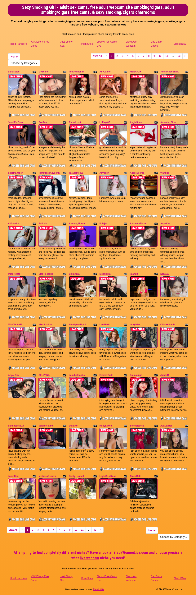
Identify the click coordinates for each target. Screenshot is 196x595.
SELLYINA (44, 375)
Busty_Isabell (76, 476)
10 (160, 56)
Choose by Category (24, 63)
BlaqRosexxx (45, 274)
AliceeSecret (137, 173)
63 (179, 56)
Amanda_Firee (168, 122)
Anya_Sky (13, 375)
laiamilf (134, 274)
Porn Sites (87, 43)
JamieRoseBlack (169, 71)
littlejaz (103, 223)
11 (166, 56)
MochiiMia (104, 274)
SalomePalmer (46, 425)
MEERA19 (135, 71)
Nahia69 (164, 274)
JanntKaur (13, 476)
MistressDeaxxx (47, 476)
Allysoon (104, 173)
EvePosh (43, 122)
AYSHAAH (13, 223)
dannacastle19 (16, 425)
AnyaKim (165, 223)
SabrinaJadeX (15, 173)
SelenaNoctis (137, 425)
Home (14, 56)
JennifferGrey (15, 122)
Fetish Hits (98, 589)
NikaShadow (45, 324)
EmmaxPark (106, 375)
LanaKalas (14, 71)
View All (97, 56)
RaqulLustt (75, 122)
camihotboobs (77, 375)
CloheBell (135, 476)
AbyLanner (105, 71)
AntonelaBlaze (138, 223)
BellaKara (74, 274)
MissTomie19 (15, 324)
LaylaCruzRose (107, 476)
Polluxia (42, 223)
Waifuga (164, 173)
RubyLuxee (105, 425)
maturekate (14, 274)
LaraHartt (104, 324)
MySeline (43, 71)
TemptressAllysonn (49, 173)
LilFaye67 (104, 122)
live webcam (89, 558)
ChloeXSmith (167, 324)
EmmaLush (136, 375)
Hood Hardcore (18, 43)
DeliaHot (73, 425)
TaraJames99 (76, 173)
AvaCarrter (166, 425)
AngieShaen (136, 122)
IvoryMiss (135, 324)
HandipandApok (78, 324)
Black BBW (180, 43)
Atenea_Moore (77, 223)
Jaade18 (164, 375)
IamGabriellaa (76, 71)
